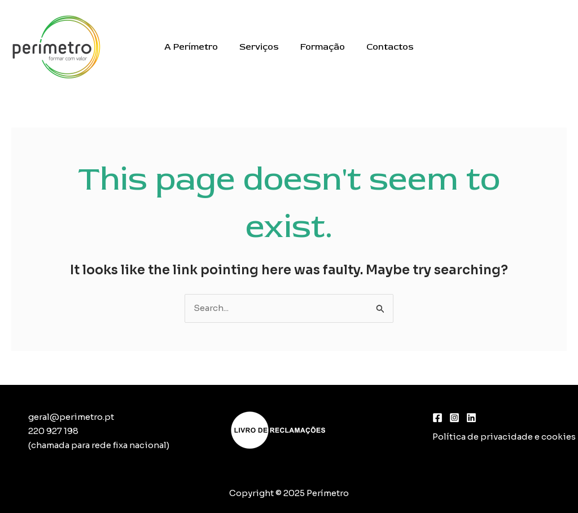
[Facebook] (437, 418)
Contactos (385, 46)
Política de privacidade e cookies (504, 436)
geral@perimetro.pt (71, 416)
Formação (321, 46)
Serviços (261, 46)
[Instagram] (454, 418)
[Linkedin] (471, 418)
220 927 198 (53, 431)
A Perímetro (196, 46)
